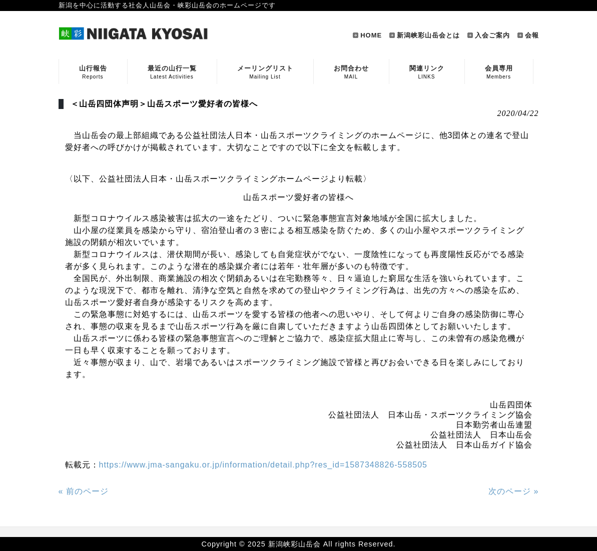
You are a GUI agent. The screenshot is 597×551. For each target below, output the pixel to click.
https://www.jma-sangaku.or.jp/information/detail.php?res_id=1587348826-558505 (263, 464)
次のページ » (513, 491)
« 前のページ (84, 491)
